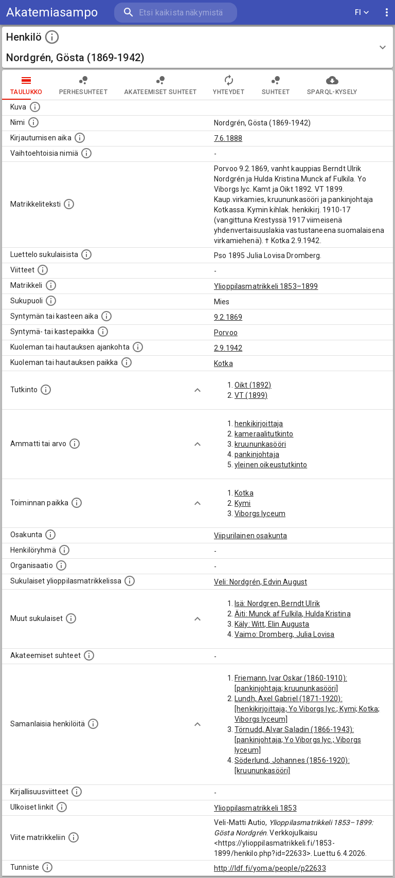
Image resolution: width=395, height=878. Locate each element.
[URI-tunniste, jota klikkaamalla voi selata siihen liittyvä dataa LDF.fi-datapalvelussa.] (47, 867)
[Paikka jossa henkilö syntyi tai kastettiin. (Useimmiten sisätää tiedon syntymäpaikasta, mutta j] (103, 331)
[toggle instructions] (52, 37)
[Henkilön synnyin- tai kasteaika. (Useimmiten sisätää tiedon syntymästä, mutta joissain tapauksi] (106, 316)
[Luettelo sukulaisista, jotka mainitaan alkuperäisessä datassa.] (86, 254)
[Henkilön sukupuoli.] (51, 300)
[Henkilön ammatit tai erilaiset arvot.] (74, 443)
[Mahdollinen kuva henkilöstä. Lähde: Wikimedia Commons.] (35, 107)
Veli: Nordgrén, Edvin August (260, 582)
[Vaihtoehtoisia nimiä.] (86, 153)
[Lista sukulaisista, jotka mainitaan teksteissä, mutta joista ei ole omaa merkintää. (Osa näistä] (71, 618)
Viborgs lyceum (260, 513)
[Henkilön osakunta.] (50, 534)
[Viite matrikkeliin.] (73, 837)
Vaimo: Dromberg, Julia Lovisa (284, 634)
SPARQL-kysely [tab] (332, 85)
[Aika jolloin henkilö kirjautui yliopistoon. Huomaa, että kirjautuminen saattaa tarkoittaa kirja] (79, 138)
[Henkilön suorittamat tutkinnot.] (46, 389)
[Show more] (197, 390)
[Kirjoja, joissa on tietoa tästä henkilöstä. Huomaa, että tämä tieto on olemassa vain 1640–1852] (76, 791)
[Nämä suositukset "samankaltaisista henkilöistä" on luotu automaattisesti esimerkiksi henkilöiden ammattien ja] (93, 724)
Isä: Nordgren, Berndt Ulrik (277, 603)
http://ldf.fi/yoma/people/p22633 (270, 868)
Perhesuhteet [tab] (83, 85)
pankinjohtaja (257, 454)
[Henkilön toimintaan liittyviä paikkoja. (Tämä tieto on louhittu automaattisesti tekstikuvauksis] (76, 503)
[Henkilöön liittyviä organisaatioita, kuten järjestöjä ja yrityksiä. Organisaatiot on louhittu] (61, 565)
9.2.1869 (228, 317)
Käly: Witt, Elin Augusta (272, 624)
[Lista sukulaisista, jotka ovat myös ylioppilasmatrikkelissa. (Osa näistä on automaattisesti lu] (129, 581)
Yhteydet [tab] (229, 85)
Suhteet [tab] (276, 85)
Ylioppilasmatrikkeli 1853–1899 (266, 286)
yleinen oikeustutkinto (271, 465)
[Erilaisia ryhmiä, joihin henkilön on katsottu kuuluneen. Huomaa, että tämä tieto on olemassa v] (64, 550)
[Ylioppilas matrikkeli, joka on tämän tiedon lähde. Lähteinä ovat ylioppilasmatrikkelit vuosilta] (51, 285)
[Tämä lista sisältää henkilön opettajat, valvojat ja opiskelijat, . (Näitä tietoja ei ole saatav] (89, 655)
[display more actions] (387, 13)
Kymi (243, 503)
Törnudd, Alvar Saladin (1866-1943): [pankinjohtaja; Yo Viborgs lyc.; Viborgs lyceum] (298, 739)
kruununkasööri (260, 444)
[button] (197, 47)
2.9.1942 (228, 348)
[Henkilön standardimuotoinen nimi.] (33, 122)
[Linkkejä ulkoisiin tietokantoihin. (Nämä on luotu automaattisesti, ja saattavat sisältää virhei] (61, 807)
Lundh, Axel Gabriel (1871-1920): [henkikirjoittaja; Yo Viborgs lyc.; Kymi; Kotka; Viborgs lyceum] (307, 708)
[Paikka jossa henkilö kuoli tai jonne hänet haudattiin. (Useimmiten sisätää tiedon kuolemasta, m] (126, 362)
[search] (175, 13)
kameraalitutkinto (264, 434)
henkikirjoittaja (259, 423)
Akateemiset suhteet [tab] (160, 85)
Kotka (223, 363)
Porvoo (226, 332)
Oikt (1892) (253, 385)
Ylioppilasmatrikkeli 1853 (255, 808)
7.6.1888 (228, 138)
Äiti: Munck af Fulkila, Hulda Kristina (293, 614)
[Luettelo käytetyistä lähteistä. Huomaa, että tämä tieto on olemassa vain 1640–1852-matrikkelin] (42, 270)
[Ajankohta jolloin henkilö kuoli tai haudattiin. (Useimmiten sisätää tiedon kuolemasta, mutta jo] (138, 347)
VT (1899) (251, 395)
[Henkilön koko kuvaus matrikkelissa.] (69, 204)
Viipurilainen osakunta (250, 536)
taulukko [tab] (26, 85)
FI (362, 12)
